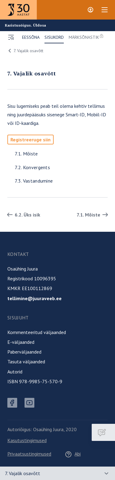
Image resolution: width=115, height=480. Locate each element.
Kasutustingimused (27, 440)
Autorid (14, 372)
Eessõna (31, 37)
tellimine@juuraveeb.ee (34, 298)
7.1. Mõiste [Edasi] (93, 215)
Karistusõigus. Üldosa (25, 25)
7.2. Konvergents (32, 167)
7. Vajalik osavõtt (24, 50)
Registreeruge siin (30, 139)
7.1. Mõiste (26, 154)
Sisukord (54, 37)
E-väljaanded (20, 342)
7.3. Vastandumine (34, 181)
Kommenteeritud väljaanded (36, 332)
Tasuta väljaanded (26, 361)
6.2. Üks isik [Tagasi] (22, 215)
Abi (73, 454)
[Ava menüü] (11, 37)
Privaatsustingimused (29, 454)
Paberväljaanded (24, 352)
